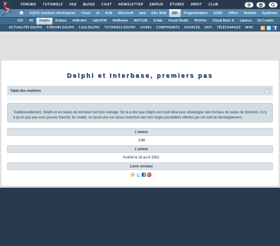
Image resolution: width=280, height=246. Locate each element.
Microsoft (125, 13)
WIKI (249, 27)
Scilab (157, 21)
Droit (196, 4)
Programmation (196, 13)
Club (213, 4)
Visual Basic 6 (223, 21)
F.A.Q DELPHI (89, 27)
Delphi (44, 21)
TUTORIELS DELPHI (119, 27)
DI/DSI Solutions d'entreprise (52, 13)
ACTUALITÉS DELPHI (25, 27)
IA (97, 13)
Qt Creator (265, 21)
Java (142, 13)
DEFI (208, 27)
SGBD (218, 13)
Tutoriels (52, 4)
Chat (106, 4)
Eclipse (60, 21)
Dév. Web (158, 13)
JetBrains (79, 21)
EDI (175, 13)
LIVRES (145, 27)
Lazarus (246, 21)
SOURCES (192, 27)
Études (176, 4)
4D (31, 21)
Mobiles (250, 13)
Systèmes (269, 13)
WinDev (200, 21)
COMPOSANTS (168, 27)
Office (233, 13)
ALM (108, 13)
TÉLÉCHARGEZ (228, 27)
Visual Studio (178, 21)
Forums (28, 4)
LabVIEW (99, 21)
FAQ (72, 4)
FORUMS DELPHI (60, 27)
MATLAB (140, 21)
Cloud (85, 13)
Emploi (156, 4)
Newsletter (130, 4)
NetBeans (120, 21)
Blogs (88, 4)
